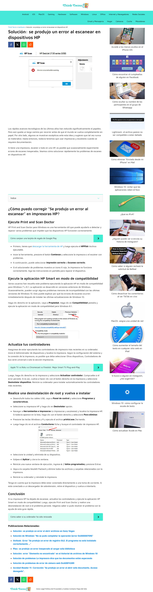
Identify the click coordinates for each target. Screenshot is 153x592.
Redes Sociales (138, 14)
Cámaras (119, 21)
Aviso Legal (40, 589)
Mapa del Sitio (81, 589)
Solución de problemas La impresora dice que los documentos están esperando (52, 558)
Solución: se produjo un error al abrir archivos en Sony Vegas (44, 531)
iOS (33, 14)
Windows (85, 14)
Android (25, 14)
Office (102, 14)
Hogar (109, 21)
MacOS (41, 14)
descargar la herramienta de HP (47, 246)
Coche (129, 21)
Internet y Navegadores (119, 14)
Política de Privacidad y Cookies (57, 589)
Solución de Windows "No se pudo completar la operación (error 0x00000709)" (53, 536)
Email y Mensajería (96, 21)
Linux (94, 14)
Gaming (51, 14)
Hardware (62, 14)
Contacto (72, 589)
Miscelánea (140, 21)
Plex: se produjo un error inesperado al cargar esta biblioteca (44, 548)
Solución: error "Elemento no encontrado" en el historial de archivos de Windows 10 (55, 553)
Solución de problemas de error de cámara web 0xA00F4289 (43, 563)
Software (73, 14)
